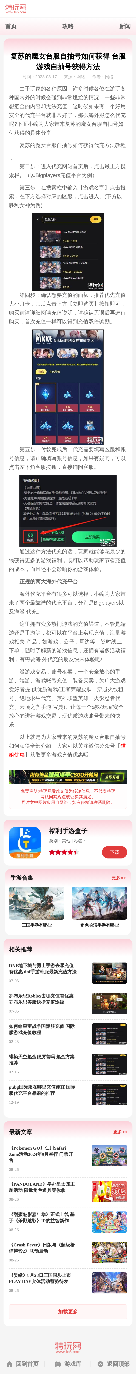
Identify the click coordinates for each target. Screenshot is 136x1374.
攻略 (68, 26)
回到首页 (27, 1364)
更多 (116, 877)
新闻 (125, 26)
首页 (11, 26)
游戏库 (72, 1364)
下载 (115, 852)
